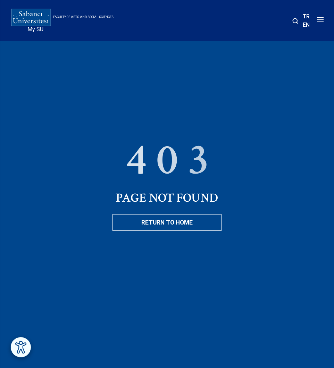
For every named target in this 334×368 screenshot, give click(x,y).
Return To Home (167, 222)
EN (306, 24)
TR (306, 16)
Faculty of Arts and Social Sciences (83, 17)
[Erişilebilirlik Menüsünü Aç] (20, 347)
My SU (35, 29)
